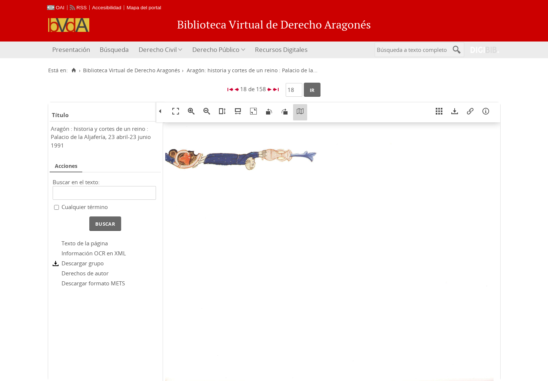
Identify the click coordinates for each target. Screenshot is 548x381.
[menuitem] (72, 50)
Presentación (71, 49)
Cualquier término (85, 207)
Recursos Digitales (281, 49)
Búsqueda (114, 49)
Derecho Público (215, 49)
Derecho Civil (158, 49)
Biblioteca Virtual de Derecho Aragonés (131, 70)
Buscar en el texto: (76, 182)
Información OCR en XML (94, 253)
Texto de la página (85, 243)
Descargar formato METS (93, 283)
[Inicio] (74, 70)
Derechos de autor (85, 273)
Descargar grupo (83, 263)
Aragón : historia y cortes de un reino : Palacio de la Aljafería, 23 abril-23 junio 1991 (101, 137)
